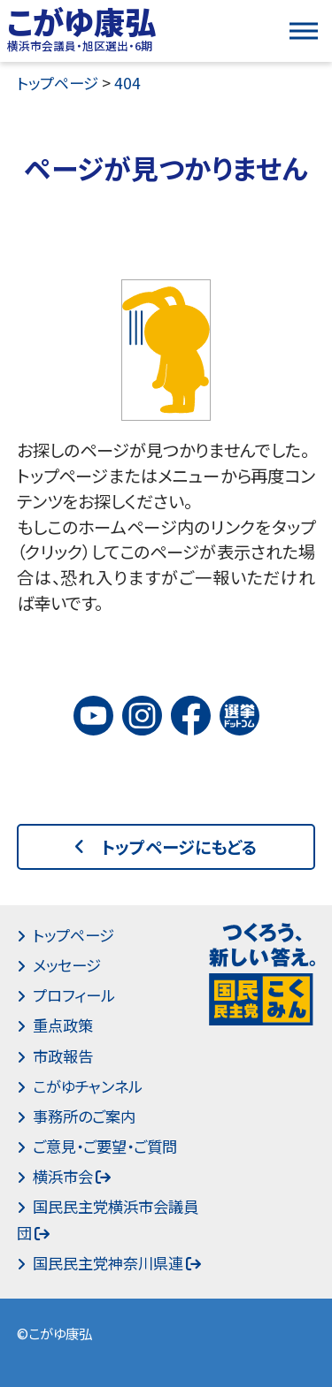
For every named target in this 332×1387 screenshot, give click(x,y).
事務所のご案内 (84, 1116)
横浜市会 (63, 1176)
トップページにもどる (179, 846)
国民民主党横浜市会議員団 (107, 1219)
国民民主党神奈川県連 (108, 1263)
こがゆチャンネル (88, 1086)
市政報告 (63, 1056)
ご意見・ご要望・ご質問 (105, 1146)
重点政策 (63, 1025)
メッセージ (67, 965)
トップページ (73, 935)
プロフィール (74, 995)
